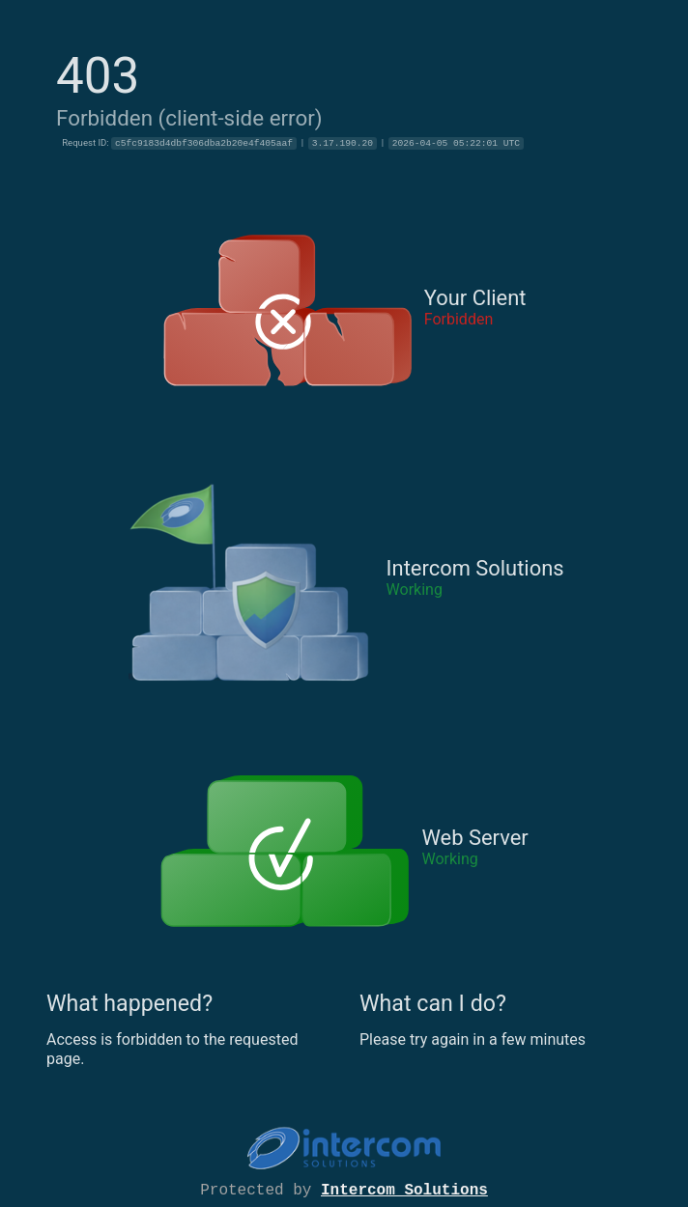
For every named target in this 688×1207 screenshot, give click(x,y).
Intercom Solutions (404, 1188)
